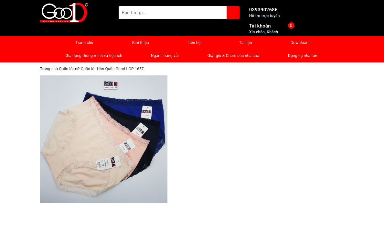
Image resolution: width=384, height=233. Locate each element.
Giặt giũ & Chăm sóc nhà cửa (234, 55)
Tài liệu (245, 42)
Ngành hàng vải (165, 55)
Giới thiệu (140, 42)
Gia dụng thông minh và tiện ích (94, 55)
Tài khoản (260, 26)
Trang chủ (84, 42)
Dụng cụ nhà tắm (303, 55)
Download (299, 42)
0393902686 (263, 10)
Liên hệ (193, 42)
